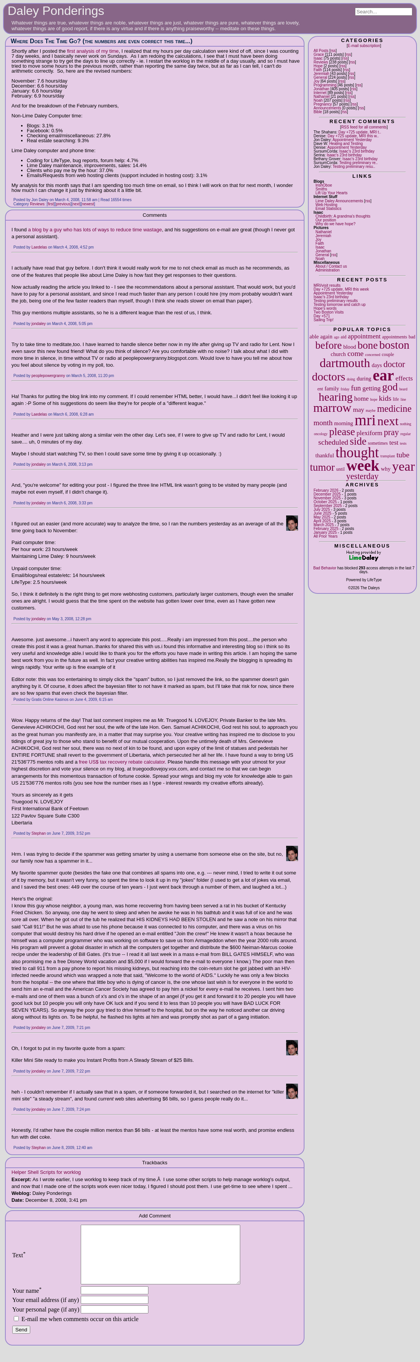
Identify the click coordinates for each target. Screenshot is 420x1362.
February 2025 (326, 529)
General (320, 77)
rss (332, 51)
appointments (394, 337)
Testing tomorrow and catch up (340, 304)
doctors (328, 377)
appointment (364, 336)
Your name (27, 1302)
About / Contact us (331, 266)
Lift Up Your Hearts (332, 193)
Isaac (318, 58)
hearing (336, 397)
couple (388, 354)
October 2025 (325, 502)
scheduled (333, 442)
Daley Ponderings (56, 11)
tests (403, 443)
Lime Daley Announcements (339, 201)
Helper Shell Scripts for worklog (46, 1172)
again (326, 336)
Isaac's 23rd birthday (356, 151)
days (377, 365)
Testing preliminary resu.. (354, 166)
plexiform (369, 433)
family (331, 388)
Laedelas (39, 247)
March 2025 (324, 525)
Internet (320, 93)
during (364, 378)
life (396, 399)
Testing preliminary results (336, 301)
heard (403, 389)
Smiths (321, 189)
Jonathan (321, 89)
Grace (319, 54)
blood (349, 347)
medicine (394, 408)
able (314, 336)
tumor (322, 467)
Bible (318, 112)
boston (394, 345)
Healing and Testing (346, 143)
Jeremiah (321, 74)
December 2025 (327, 494)
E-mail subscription (364, 46)
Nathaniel (322, 96)
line (403, 399)
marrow (332, 407)
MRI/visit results (327, 285)
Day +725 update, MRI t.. (360, 132)
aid (344, 337)
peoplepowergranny (48, 376)
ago (336, 337)
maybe (371, 410)
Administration (328, 270)
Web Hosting (326, 205)
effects (404, 378)
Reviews (321, 62)
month (323, 423)
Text (19, 1261)
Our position (326, 220)
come (355, 353)
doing (351, 379)
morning (343, 423)
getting (372, 388)
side (358, 441)
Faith (318, 70)
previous (63, 204)
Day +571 (322, 316)
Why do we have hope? (336, 224)
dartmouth (345, 363)
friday (345, 389)
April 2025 (322, 521)
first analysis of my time (93, 51)
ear (383, 375)
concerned (372, 355)
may (358, 409)
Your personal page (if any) (45, 1321)
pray (391, 432)
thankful (325, 455)
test (394, 442)
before (328, 345)
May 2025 (322, 517)
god (390, 387)
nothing (405, 424)
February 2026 (326, 490)
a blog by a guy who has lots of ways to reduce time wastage (95, 229)
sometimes (378, 443)
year (403, 466)
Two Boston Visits (329, 312)
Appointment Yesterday (352, 140)
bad (412, 337)
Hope (318, 66)
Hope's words (325, 308)
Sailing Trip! (324, 320)
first (51, 204)
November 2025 (327, 498)
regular (405, 434)
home (361, 398)
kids (385, 398)
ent (320, 389)
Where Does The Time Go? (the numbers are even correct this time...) (101, 41)
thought (357, 452)
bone (368, 345)
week (362, 465)
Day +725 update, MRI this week (341, 289)
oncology (321, 434)
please (342, 431)
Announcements (327, 108)
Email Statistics (329, 208)
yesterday (362, 476)
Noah (318, 100)
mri (365, 420)
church (338, 354)
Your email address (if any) (45, 1311)
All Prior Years (326, 536)
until (340, 469)
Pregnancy (323, 104)
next (388, 421)
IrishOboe (324, 185)
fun (356, 388)
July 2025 (322, 509)
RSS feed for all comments (364, 127)
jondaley (38, 324)
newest (88, 204)
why (386, 469)
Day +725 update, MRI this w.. (353, 136)
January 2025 (325, 532)
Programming (325, 85)
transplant (388, 456)
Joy (317, 81)
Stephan (38, 833)
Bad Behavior (324, 568)
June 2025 (323, 513)
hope (374, 399)
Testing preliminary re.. (358, 163)
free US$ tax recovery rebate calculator (122, 762)
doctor (394, 364)
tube (402, 455)
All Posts (321, 51)
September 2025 (328, 506)
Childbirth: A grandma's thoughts (343, 216)
